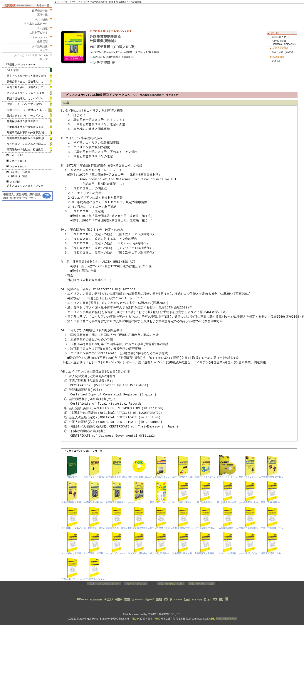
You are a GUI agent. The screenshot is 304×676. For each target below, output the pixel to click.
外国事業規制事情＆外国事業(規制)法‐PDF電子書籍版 (29, 138)
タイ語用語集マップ (38, 48)
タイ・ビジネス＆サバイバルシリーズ (29, 57)
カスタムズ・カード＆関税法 (117, 553)
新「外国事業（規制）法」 (95, 528)
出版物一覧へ (44, 5)
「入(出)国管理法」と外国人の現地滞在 (228, 528)
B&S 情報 (72, 477)
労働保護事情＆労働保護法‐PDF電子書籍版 (29, 126)
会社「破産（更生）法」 (183, 502)
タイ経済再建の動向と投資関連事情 (250, 502)
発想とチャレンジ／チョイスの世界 (28, 115)
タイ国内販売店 (136, 583)
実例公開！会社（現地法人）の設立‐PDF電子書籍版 (29, 87)
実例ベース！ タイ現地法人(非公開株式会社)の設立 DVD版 (29, 109)
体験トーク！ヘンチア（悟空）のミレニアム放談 (29, 104)
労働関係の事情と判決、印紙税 (183, 553)
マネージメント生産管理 (37, 39)
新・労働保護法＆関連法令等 (228, 502)
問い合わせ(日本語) (171, 583)
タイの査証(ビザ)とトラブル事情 (250, 553)
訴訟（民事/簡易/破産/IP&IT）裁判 (272, 502)
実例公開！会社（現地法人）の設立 (28, 81)
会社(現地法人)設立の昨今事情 (95, 579)
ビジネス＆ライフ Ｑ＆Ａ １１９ (25, 92)
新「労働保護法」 (205, 502)
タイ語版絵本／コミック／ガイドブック (25, 183)
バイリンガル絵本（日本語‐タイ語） (18, 174)
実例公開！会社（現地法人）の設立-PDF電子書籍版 (139, 477)
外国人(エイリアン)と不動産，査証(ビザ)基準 (72, 579)
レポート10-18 (16, 160)
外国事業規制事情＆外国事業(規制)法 (28, 132)
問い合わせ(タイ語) (201, 583)
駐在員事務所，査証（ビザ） (117, 528)
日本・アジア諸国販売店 (104, 583)
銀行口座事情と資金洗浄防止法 (161, 528)
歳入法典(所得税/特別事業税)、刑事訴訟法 (161, 553)
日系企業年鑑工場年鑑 (38, 12)
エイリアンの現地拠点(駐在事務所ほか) (228, 553)
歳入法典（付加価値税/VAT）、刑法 (139, 553)
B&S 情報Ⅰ (13, 70)
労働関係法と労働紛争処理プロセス (206, 553)
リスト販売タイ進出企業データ (36, 21)
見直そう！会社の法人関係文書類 (26, 75)
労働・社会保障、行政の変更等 (272, 528)
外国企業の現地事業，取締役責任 (139, 528)
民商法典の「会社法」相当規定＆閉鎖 (29, 149)
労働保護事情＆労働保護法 (22, 121)
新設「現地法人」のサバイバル (25, 98)
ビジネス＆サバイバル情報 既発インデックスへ (122, 95)
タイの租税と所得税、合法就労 (72, 553)
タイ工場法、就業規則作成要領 (95, 553)
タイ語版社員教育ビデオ (38, 30)
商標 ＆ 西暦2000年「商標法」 (183, 528)
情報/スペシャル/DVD (21, 64)
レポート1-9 (15, 155)
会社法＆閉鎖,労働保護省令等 (206, 528)
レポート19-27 (16, 166)
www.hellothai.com (226, 618)
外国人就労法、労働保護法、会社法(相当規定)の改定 (272, 553)
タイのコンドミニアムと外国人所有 (28, 143)
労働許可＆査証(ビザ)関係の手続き (250, 528)
